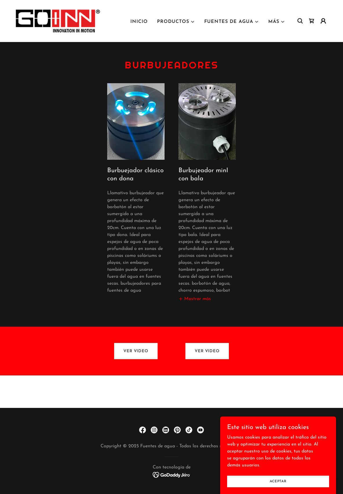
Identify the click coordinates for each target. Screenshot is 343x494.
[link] (58, 20)
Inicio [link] (139, 21)
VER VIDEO (135, 351)
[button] (176, 21)
